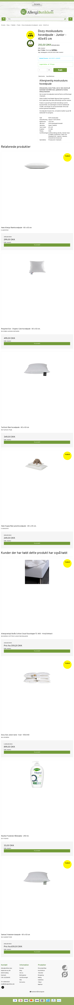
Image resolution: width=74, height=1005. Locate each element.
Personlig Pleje (42, 968)
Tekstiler (40, 973)
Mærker (40, 984)
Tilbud (39, 982)
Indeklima (40, 980)
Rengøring (41, 975)
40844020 (5, 982)
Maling (40, 977)
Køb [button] (60, 70)
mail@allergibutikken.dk (7, 984)
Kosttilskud (41, 970)
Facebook (33, 992)
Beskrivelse (42, 76)
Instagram (40, 992)
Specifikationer (50, 76)
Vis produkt (37, 245)
